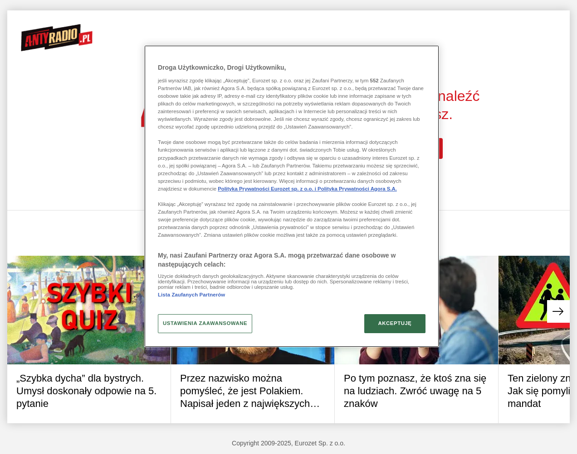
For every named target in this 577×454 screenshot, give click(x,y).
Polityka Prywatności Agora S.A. (357, 188)
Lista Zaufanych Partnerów (191, 294)
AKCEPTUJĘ (394, 323)
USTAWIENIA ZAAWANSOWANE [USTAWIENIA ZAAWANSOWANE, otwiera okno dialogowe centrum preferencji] (205, 323)
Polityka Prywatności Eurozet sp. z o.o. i (268, 188)
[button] (558, 311)
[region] (291, 196)
